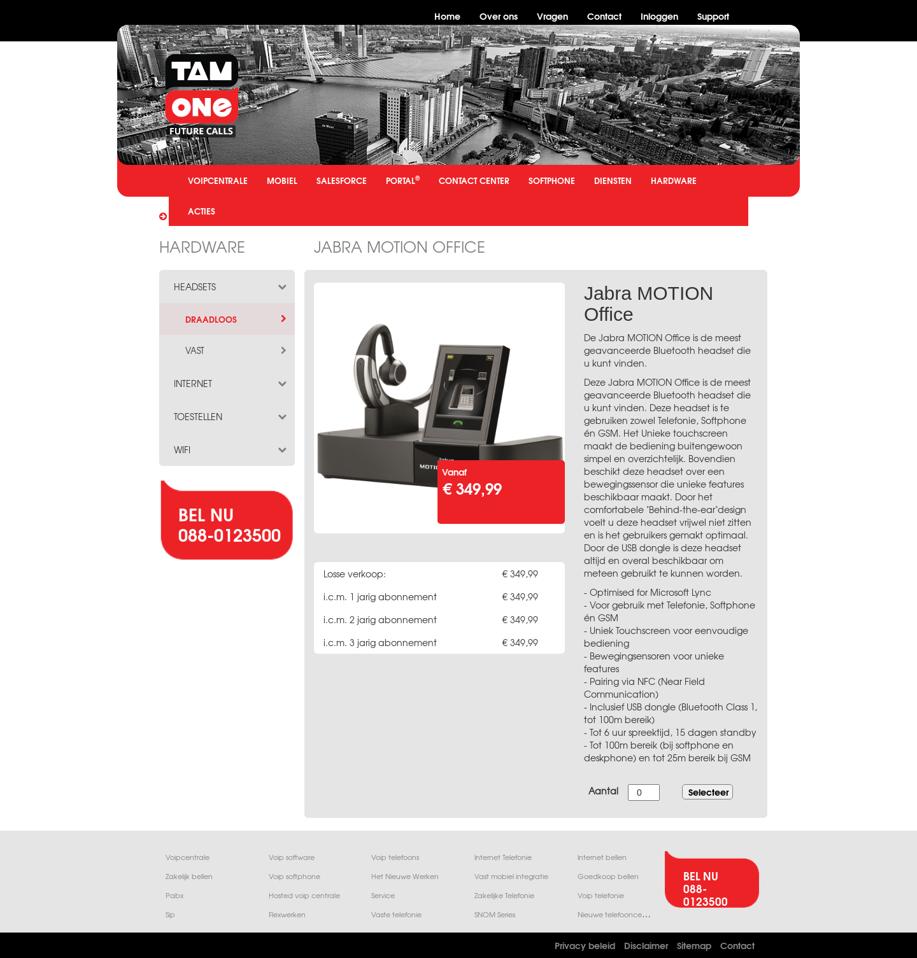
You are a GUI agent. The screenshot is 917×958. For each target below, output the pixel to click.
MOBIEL (282, 180)
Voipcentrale (188, 857)
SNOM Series (494, 914)
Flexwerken (287, 914)
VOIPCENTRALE (218, 180)
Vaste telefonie (396, 914)
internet (231, 383)
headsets (231, 286)
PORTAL (403, 180)
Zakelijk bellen (189, 876)
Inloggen (659, 15)
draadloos (236, 319)
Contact (604, 15)
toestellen (231, 416)
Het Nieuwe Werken (405, 876)
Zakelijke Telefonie (504, 895)
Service (383, 895)
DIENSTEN (613, 180)
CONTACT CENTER (474, 180)
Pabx (174, 895)
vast (236, 350)
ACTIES (201, 210)
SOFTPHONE (552, 180)
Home (447, 15)
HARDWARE (674, 180)
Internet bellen (602, 857)
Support (713, 15)
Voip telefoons (395, 857)
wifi (231, 449)
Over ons (499, 15)
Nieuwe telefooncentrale (620, 914)
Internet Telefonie (503, 857)
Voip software (292, 857)
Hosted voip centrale (304, 895)
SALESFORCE (341, 180)
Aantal (603, 790)
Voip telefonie (601, 895)
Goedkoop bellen (608, 876)
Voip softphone (294, 876)
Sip (170, 914)
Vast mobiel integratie (511, 876)
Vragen (552, 15)
